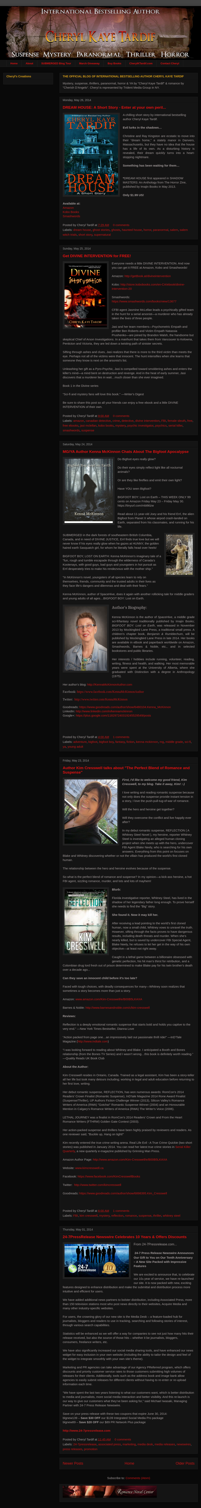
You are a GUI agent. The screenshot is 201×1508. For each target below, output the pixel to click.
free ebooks (70, 425)
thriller (157, 1215)
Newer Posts (73, 1463)
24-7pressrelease (85, 1444)
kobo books (106, 425)
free (190, 420)
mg (162, 741)
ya (64, 746)
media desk (145, 1444)
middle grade (174, 741)
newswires (184, 1444)
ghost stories (101, 229)
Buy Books (114, 63)
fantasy (120, 741)
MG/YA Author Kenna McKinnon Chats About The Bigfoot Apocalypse (126, 451)
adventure (80, 741)
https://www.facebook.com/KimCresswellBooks (109, 1176)
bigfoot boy (106, 741)
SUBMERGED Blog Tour (56, 63)
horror (147, 229)
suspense (87, 430)
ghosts (115, 229)
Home (14, 63)
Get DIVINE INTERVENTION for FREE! (97, 256)
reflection (117, 1215)
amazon (78, 420)
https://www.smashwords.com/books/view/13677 (144, 301)
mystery (120, 425)
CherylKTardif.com (141, 63)
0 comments (121, 225)
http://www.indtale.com (93, 1041)
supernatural (102, 234)
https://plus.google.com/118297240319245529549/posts (113, 715)
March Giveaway (89, 63)
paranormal (160, 229)
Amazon (68, 207)
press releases (72, 1449)
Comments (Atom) (138, 1477)
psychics (161, 425)
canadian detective (98, 420)
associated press (109, 1444)
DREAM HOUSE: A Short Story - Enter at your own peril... (114, 107)
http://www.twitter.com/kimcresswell (97, 1184)
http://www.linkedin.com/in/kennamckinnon (104, 711)
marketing (129, 1444)
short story (85, 234)
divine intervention (147, 420)
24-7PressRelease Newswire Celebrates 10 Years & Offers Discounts (125, 1237)
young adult (75, 746)
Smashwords (71, 216)
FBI (163, 420)
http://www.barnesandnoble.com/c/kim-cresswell (117, 1007)
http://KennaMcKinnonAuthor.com (109, 684)
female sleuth (177, 420)
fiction (130, 741)
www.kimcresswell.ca (89, 1167)
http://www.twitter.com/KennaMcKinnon (100, 699)
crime (116, 420)
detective (128, 420)
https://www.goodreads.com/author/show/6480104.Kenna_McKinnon (125, 706)
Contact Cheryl (170, 63)
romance (131, 1215)
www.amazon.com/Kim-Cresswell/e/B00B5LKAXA (108, 999)
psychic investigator (140, 425)
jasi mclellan (88, 425)
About (29, 63)
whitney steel (171, 1215)
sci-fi (188, 741)
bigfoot (92, 741)
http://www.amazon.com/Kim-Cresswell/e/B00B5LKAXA (130, 1159)
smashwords (71, 430)
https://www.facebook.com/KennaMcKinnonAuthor (110, 691)
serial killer (175, 425)
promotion (90, 1449)
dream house (82, 229)
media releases (165, 1444)
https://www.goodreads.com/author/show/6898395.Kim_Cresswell (123, 1193)
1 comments (121, 736)
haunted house (132, 229)
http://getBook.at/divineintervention (147, 276)
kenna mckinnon (147, 741)
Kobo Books (71, 212)
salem (174, 229)
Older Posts (185, 1463)
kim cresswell (88, 1215)
